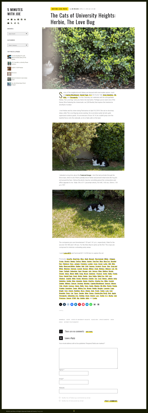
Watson (108, 269)
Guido (91, 286)
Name (61, 370)
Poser (104, 266)
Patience (66, 264)
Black (72, 274)
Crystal (111, 281)
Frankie (61, 288)
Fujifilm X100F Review (17, 67)
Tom (66, 291)
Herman (73, 269)
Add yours (89, 332)
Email (61, 379)
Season (107, 283)
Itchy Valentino (108, 95)
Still (106, 276)
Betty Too (101, 276)
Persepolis (74, 97)
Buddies (77, 291)
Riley (100, 271)
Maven (113, 283)
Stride (80, 276)
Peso (61, 276)
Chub (96, 269)
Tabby (94, 276)
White (106, 259)
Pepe (61, 271)
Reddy (94, 288)
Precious (62, 298)
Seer (92, 291)
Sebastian (73, 271)
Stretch (66, 261)
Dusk (75, 276)
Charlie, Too (99, 281)
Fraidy (115, 274)
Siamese (92, 274)
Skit (109, 264)
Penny (91, 293)
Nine (73, 281)
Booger (85, 271)
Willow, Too (82, 288)
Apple (114, 293)
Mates (84, 261)
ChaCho (91, 281)
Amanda (79, 281)
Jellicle (110, 279)
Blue (101, 261)
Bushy (111, 296)
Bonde (111, 271)
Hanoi (77, 286)
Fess (71, 264)
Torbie (102, 296)
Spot (79, 271)
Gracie (69, 298)
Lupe (112, 288)
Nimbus (101, 269)
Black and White (69, 266)
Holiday (81, 296)
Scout (100, 264)
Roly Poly (76, 259)
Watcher (67, 269)
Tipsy (76, 293)
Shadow (62, 279)
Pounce (99, 274)
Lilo (113, 269)
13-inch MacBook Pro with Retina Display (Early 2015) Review (19, 57)
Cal (72, 293)
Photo (65, 9)
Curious (71, 286)
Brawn (89, 288)
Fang (81, 274)
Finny (68, 293)
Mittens (67, 283)
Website (61, 388)
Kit (116, 269)
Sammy (91, 266)
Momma (85, 279)
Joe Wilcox (75, 9)
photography (104, 319)
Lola (107, 291)
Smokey (80, 283)
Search (18, 23)
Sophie (68, 279)
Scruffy (69, 259)
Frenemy (84, 264)
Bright (61, 291)
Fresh (97, 291)
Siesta (85, 281)
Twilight (66, 271)
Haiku (110, 274)
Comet (79, 269)
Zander (81, 293)
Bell (83, 266)
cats (68, 319)
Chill (86, 266)
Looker (90, 264)
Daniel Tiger (84, 95)
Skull (86, 259)
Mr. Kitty (103, 286)
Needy (73, 261)
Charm (71, 291)
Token (102, 291)
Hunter (89, 261)
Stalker (78, 266)
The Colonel (99, 259)
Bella (82, 286)
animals (62, 319)
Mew (86, 293)
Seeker (61, 283)
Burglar (100, 288)
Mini (113, 264)
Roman (85, 269)
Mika (106, 281)
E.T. (90, 95)
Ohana (88, 291)
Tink (60, 286)
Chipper (112, 259)
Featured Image (85, 175)
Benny (104, 279)
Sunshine (68, 288)
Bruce (86, 274)
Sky (78, 298)
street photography (72, 322)
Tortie (105, 274)
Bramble (62, 293)
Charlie (91, 279)
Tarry (86, 286)
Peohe (109, 286)
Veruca (94, 271)
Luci (97, 296)
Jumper (77, 264)
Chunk (65, 286)
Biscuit (91, 259)
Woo (82, 259)
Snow (87, 296)
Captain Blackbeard (72, 95)
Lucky (95, 298)
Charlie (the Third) (101, 293)
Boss (82, 291)
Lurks (105, 264)
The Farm (14, 72)
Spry (90, 276)
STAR (74, 298)
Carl (111, 291)
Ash (90, 271)
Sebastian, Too (73, 296)
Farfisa (78, 261)
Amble (82, 298)
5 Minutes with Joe (15, 11)
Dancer (73, 283)
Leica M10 (67, 253)
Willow (91, 269)
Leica (60, 9)
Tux (96, 279)
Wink (73, 279)
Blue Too (107, 261)
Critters (55, 9)
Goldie (69, 281)
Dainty (85, 276)
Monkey (86, 283)
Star (108, 266)
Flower (61, 274)
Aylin (87, 298)
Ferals (78, 279)
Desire (92, 296)
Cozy (95, 264)
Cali (115, 296)
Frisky (61, 261)
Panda (115, 286)
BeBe (76, 274)
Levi (110, 276)
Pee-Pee (96, 261)
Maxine (96, 286)
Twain (75, 288)
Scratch (98, 266)
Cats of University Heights (81, 319)
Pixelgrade (40, 411)
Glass (67, 274)
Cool (99, 279)
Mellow (105, 271)
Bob (109, 293)
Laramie (106, 288)
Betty (61, 266)
